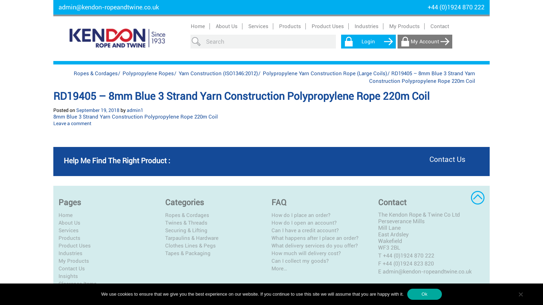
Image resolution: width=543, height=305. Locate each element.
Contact (439, 26)
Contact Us (72, 268)
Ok (424, 294)
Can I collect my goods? (300, 261)
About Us (227, 26)
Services (69, 230)
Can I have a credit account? (305, 230)
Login (368, 41)
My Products (404, 26)
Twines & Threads (186, 223)
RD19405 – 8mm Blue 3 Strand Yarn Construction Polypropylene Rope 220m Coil (241, 96)
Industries (70, 253)
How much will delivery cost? (306, 253)
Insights (68, 276)
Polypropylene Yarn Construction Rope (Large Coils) (325, 73)
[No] (520, 294)
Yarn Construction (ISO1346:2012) (218, 73)
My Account (425, 41)
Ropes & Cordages (96, 73)
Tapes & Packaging (188, 253)
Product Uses (75, 246)
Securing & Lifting (186, 230)
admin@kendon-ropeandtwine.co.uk (109, 7)
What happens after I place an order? (315, 238)
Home (198, 26)
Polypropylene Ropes (148, 73)
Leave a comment (72, 123)
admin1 (135, 110)
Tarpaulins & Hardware (192, 238)
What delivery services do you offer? (315, 246)
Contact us (447, 159)
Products (69, 238)
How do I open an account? (304, 223)
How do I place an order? (301, 215)
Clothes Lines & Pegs (190, 246)
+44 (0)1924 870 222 (408, 255)
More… (279, 268)
